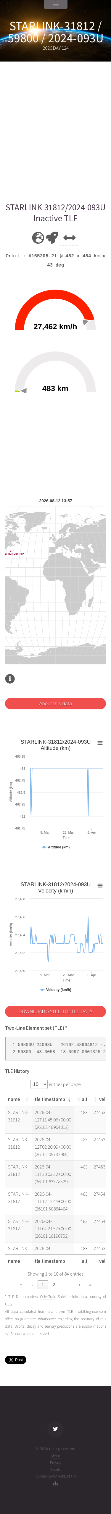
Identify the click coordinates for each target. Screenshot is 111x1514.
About (55, 1455)
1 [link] (43, 1284)
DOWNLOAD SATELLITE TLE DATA (55, 1011)
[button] (27, 1099)
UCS (8, 1304)
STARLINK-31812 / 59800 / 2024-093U (56, 32)
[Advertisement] (55, 131)
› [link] (79, 1284)
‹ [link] (32, 1284)
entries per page (64, 1084)
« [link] (21, 1284)
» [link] (90, 1284)
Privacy (55, 1462)
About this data (55, 703)
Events (55, 1469)
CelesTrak (47, 1296)
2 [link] (54, 1284)
